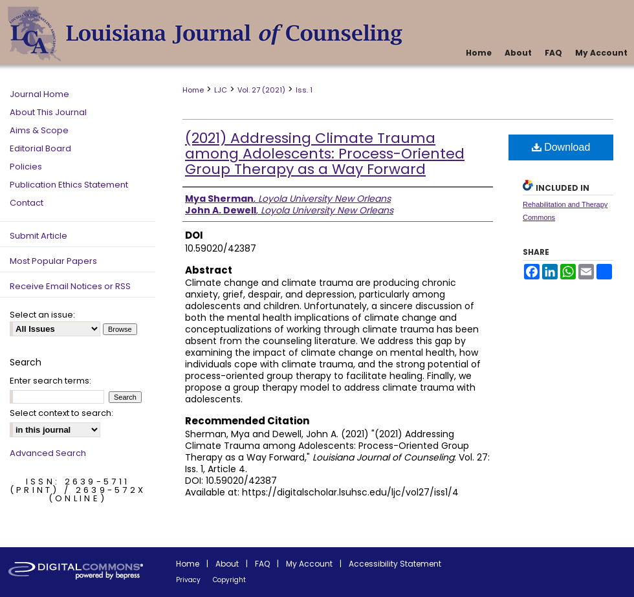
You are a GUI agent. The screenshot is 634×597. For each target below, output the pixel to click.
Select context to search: (61, 413)
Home (193, 90)
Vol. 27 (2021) (261, 90)
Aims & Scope (39, 130)
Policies (26, 166)
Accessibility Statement (395, 563)
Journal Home (39, 94)
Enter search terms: (50, 380)
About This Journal (48, 112)
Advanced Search (48, 453)
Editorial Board (40, 148)
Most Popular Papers (53, 261)
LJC (220, 90)
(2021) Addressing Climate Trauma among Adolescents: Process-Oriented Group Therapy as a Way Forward (325, 153)
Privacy (188, 580)
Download (561, 147)
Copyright (229, 580)
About (227, 563)
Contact (26, 203)
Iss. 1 (304, 90)
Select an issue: (42, 315)
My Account (309, 563)
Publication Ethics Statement (69, 185)
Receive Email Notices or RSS (70, 286)
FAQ (262, 563)
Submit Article (38, 236)
